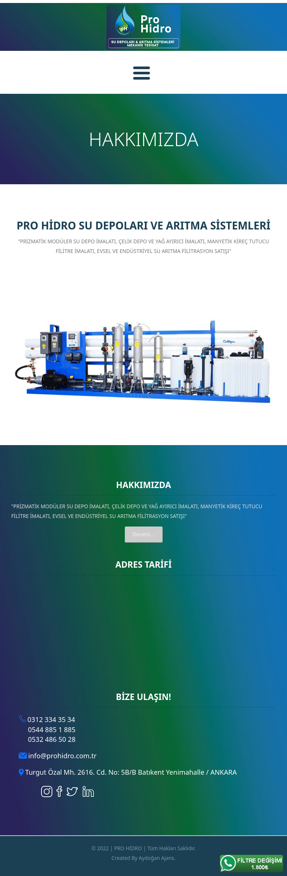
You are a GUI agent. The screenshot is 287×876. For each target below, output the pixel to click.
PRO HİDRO (128, 848)
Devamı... (144, 534)
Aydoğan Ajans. (157, 857)
